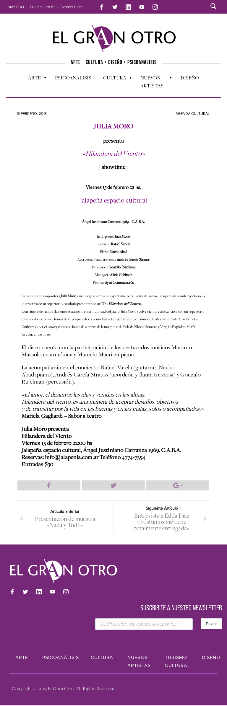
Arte (34, 78)
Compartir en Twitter (113, 485)
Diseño (190, 77)
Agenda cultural (193, 113)
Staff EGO (16, 7)
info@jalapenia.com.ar (71, 456)
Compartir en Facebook (48, 485)
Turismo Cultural (177, 662)
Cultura (114, 78)
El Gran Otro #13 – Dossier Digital (57, 7)
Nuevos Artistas (153, 81)
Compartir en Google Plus (177, 485)
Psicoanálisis (73, 77)
